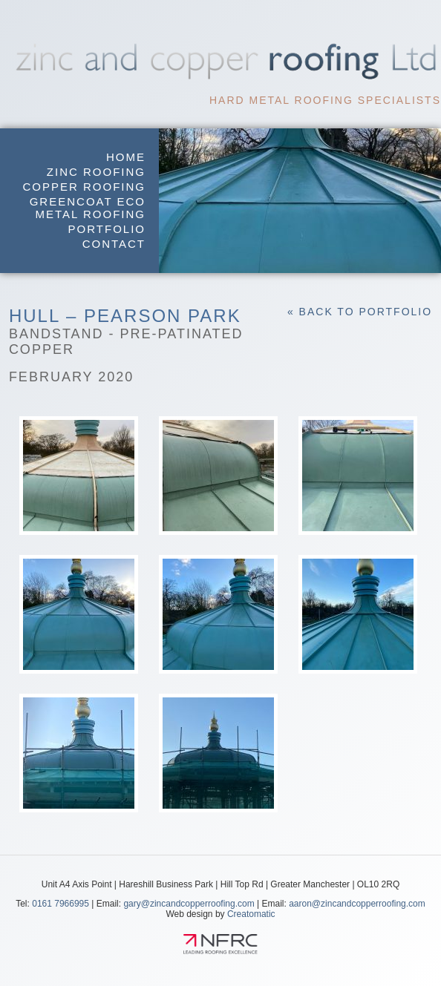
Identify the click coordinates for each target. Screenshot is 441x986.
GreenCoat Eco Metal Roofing (88, 207)
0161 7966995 (60, 903)
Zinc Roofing (96, 171)
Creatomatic (251, 914)
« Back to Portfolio (359, 312)
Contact (114, 243)
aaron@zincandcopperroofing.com (357, 903)
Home (126, 157)
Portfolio (107, 229)
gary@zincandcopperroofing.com (188, 903)
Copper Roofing (84, 186)
